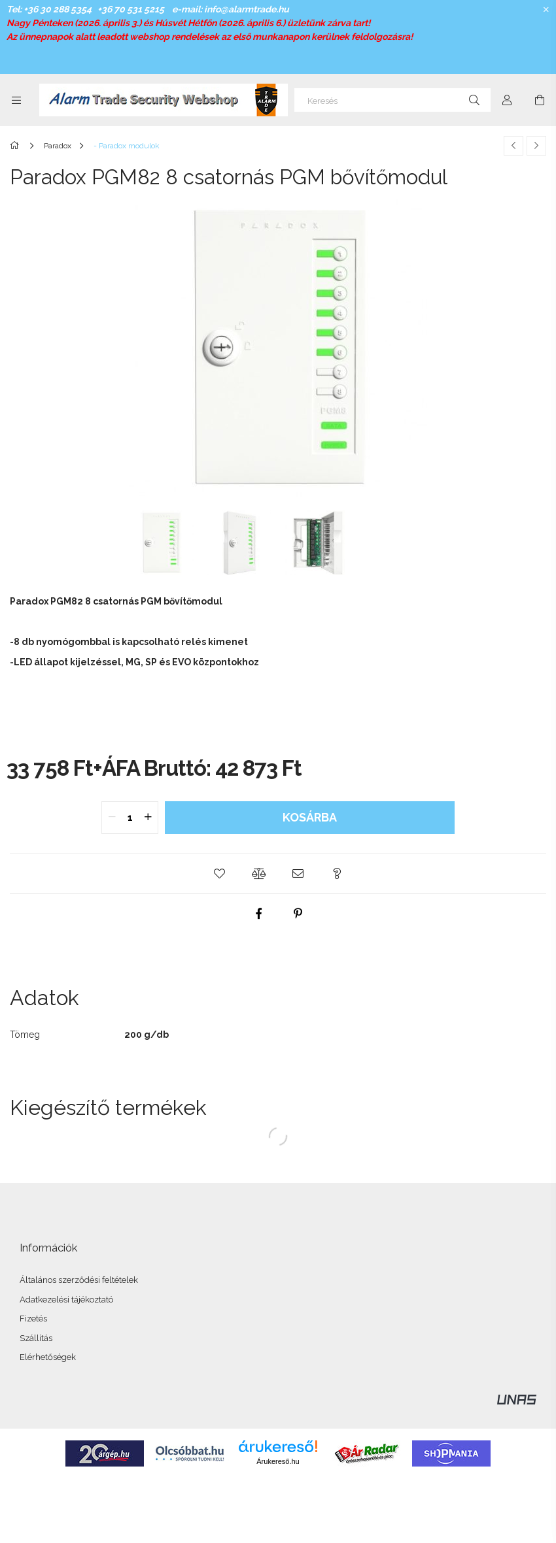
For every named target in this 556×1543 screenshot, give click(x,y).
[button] (219, 874)
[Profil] (507, 100)
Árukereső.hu (277, 1461)
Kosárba (310, 817)
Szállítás (36, 1338)
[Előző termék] (513, 146)
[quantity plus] (148, 817)
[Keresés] (392, 100)
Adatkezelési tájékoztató (66, 1299)
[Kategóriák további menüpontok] (16, 100)
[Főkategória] (17, 145)
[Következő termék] (536, 146)
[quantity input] (130, 817)
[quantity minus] (112, 817)
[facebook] (258, 913)
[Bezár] (546, 10)
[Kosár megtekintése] (539, 100)
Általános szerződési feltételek (79, 1280)
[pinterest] (298, 913)
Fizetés (33, 1318)
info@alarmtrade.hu (246, 9)
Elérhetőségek (48, 1357)
